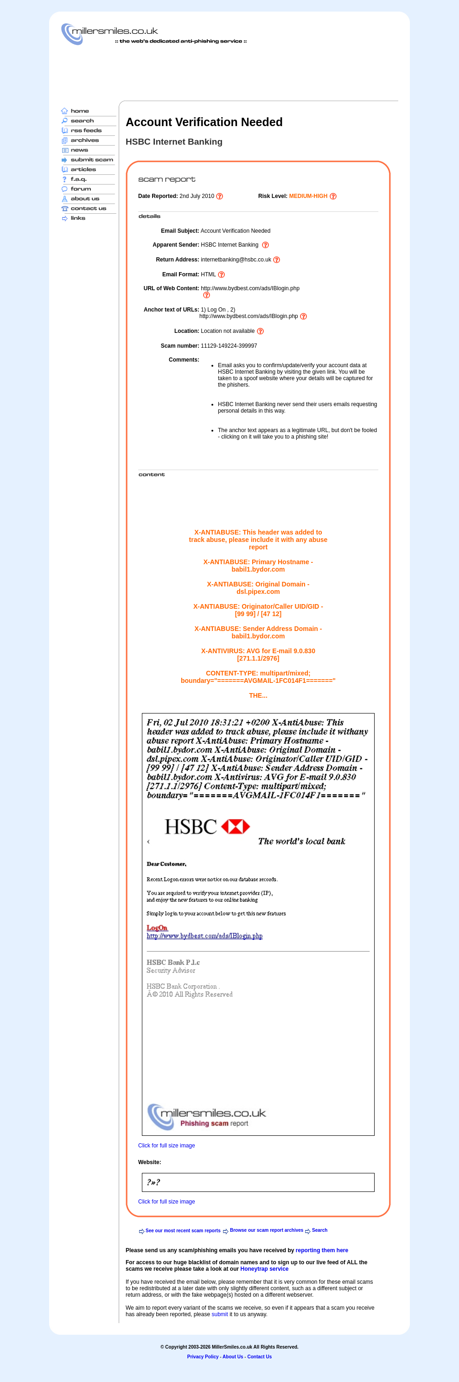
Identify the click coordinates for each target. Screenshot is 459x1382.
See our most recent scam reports (183, 1230)
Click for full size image (166, 1145)
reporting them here (322, 1250)
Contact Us (259, 1356)
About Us (233, 1356)
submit (219, 1314)
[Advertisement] (229, 73)
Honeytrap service (264, 1269)
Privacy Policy (203, 1356)
